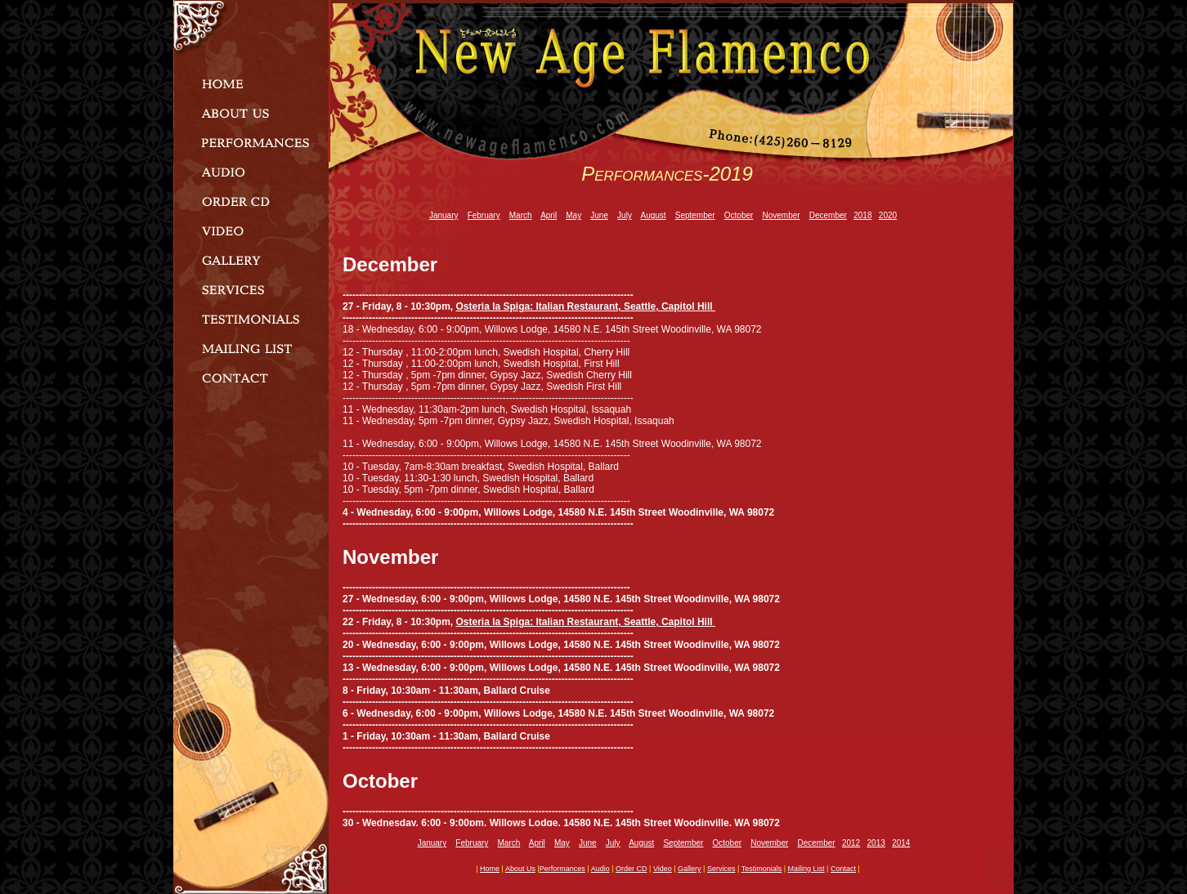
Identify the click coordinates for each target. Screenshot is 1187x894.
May (573, 215)
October (739, 215)
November (781, 215)
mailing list (806, 869)
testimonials (761, 869)
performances (562, 869)
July (624, 215)
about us (520, 869)
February (484, 215)
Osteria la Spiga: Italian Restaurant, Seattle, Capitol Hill (585, 306)
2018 (862, 215)
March (520, 215)
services (721, 869)
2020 (888, 215)
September (695, 215)
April (548, 215)
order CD (631, 869)
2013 (876, 842)
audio (600, 869)
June (599, 215)
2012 (851, 842)
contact (843, 869)
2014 (901, 842)
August (652, 215)
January (444, 215)
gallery (689, 869)
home (489, 869)
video (662, 869)
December (828, 215)
